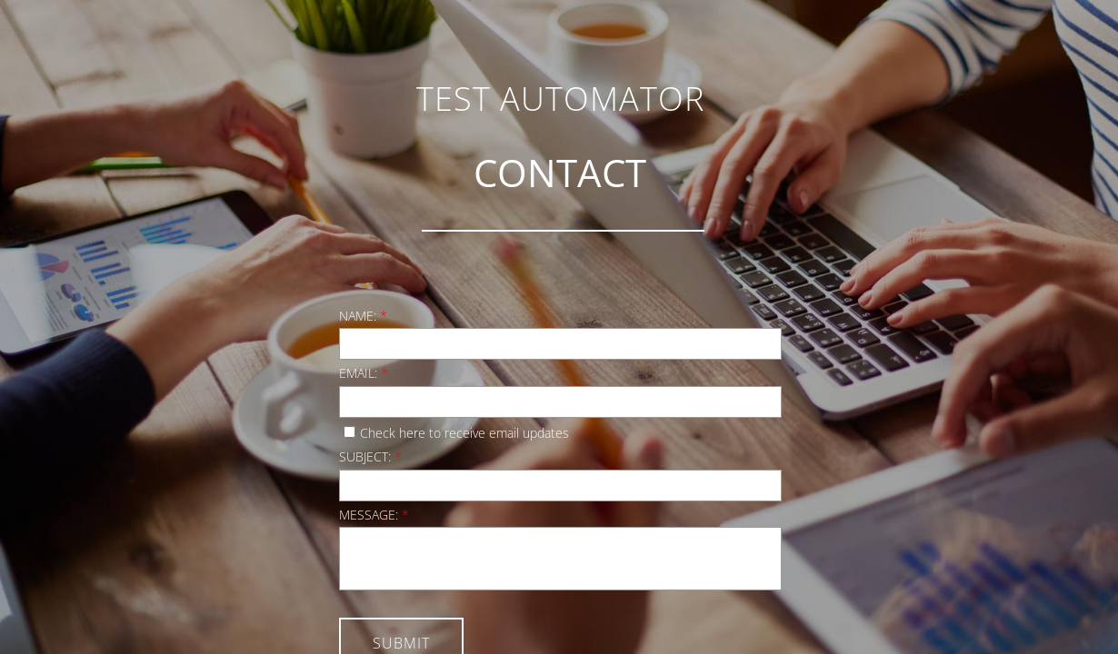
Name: (363, 315)
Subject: (370, 456)
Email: (363, 373)
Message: (374, 514)
